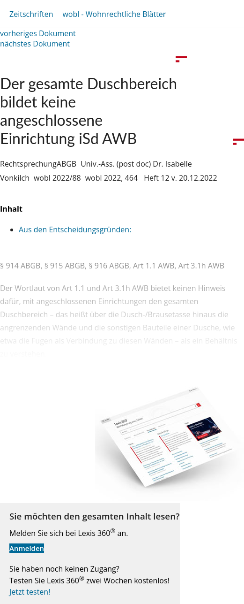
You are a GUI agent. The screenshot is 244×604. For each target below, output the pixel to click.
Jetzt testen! (29, 592)
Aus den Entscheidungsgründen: (75, 229)
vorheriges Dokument (38, 33)
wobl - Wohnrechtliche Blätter (114, 14)
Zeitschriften (31, 14)
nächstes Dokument (35, 43)
